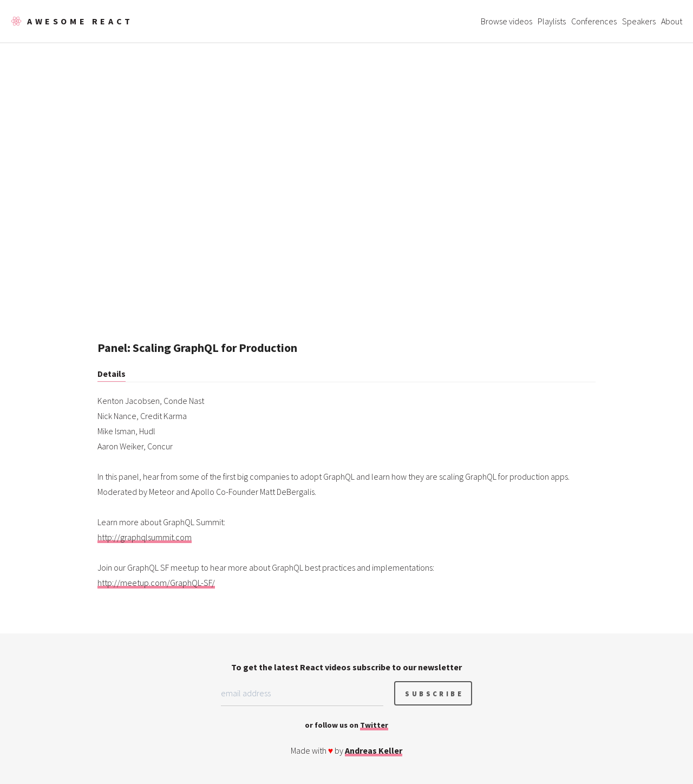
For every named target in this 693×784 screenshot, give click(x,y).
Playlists (552, 21)
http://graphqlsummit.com (144, 537)
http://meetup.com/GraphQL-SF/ (156, 582)
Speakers (639, 21)
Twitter (374, 725)
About (671, 21)
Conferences (594, 21)
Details (111, 373)
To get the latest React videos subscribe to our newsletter (346, 667)
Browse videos (506, 21)
